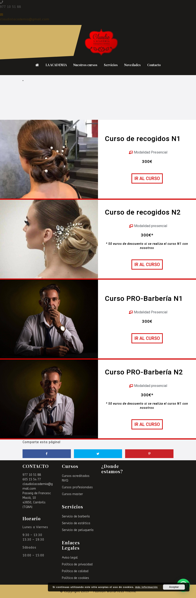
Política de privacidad (77, 564)
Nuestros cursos (85, 65)
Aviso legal (70, 557)
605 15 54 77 (32, 479)
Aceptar (174, 587)
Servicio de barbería (76, 516)
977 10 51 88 (32, 475)
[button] (147, 178)
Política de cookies (75, 578)
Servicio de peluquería (77, 530)
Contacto (154, 65)
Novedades (132, 65)
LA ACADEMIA (56, 65)
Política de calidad (75, 571)
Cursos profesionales (77, 487)
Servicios (111, 65)
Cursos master (72, 494)
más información (146, 587)
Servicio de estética (76, 523)
